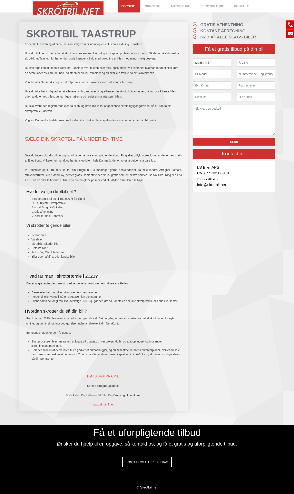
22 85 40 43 (207, 179)
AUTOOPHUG (180, 6)
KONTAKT (241, 6)
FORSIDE (128, 6)
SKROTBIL (153, 6)
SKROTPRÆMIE (212, 6)
